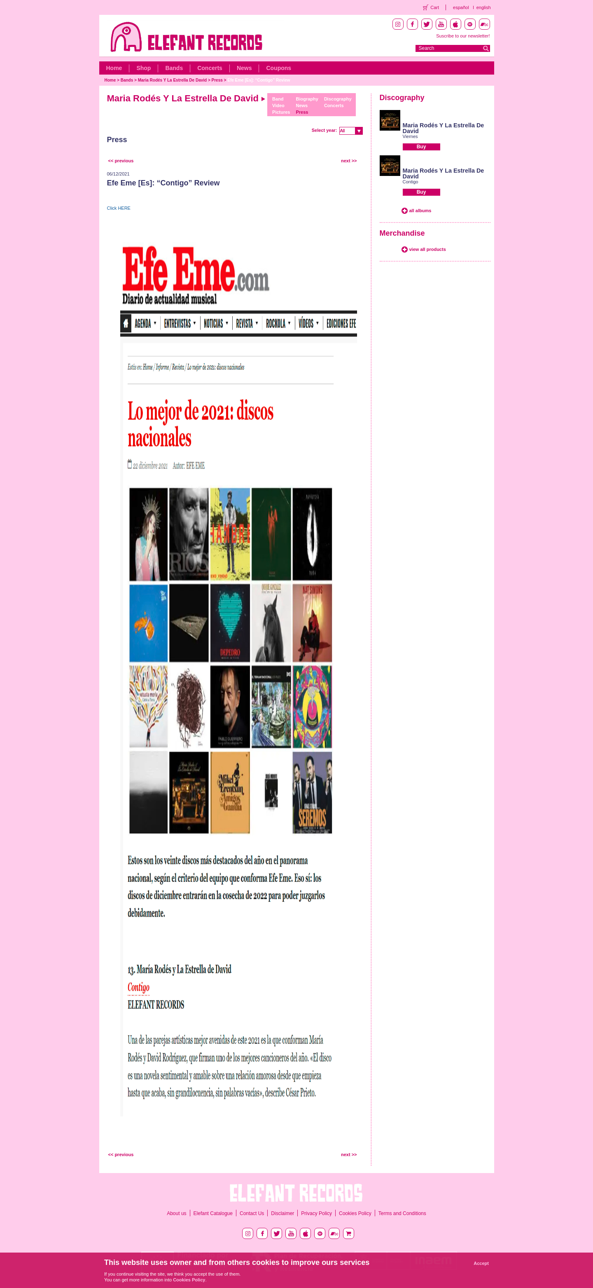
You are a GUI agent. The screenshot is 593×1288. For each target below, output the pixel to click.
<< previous (121, 160)
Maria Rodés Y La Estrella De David (172, 80)
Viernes (410, 136)
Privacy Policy (316, 1213)
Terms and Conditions (402, 1213)
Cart (434, 7)
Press (217, 80)
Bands (174, 68)
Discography (338, 98)
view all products (427, 249)
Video (278, 105)
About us (176, 1213)
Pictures (281, 112)
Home (114, 68)
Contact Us (252, 1213)
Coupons (278, 68)
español (461, 7)
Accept (481, 1263)
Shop (143, 68)
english (483, 7)
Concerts (209, 68)
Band (278, 98)
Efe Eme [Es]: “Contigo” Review (258, 80)
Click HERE (119, 208)
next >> (349, 160)
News (244, 68)
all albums (420, 210)
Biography (307, 98)
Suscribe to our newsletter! (463, 35)
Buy (421, 147)
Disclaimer (282, 1213)
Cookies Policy (355, 1213)
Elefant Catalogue (213, 1213)
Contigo (410, 181)
